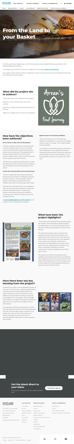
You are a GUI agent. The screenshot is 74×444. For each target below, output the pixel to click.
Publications (36, 424)
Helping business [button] (33, 3)
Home (4, 8)
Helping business (13, 8)
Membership (55, 406)
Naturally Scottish (26, 413)
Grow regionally (31, 8)
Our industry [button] (19, 3)
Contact (24, 422)
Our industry (25, 406)
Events (54, 408)
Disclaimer (11, 440)
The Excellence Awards (58, 410)
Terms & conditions (20, 440)
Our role (24, 408)
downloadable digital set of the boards (17, 200)
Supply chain (36, 410)
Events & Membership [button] (51, 3)
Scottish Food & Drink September (61, 413)
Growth (22, 8)
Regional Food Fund (43, 8)
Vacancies (24, 419)
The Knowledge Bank (39, 426)
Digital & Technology (38, 413)
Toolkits (35, 422)
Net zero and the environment (41, 417)
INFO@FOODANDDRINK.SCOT (11, 420)
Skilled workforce (38, 415)
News (23, 415)
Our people (25, 417)
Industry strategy (26, 410)
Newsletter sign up (53, 388)
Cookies (29, 440)
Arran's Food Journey (51, 69)
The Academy (37, 428)
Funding (35, 419)
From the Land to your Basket (59, 8)
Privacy (5, 440)
